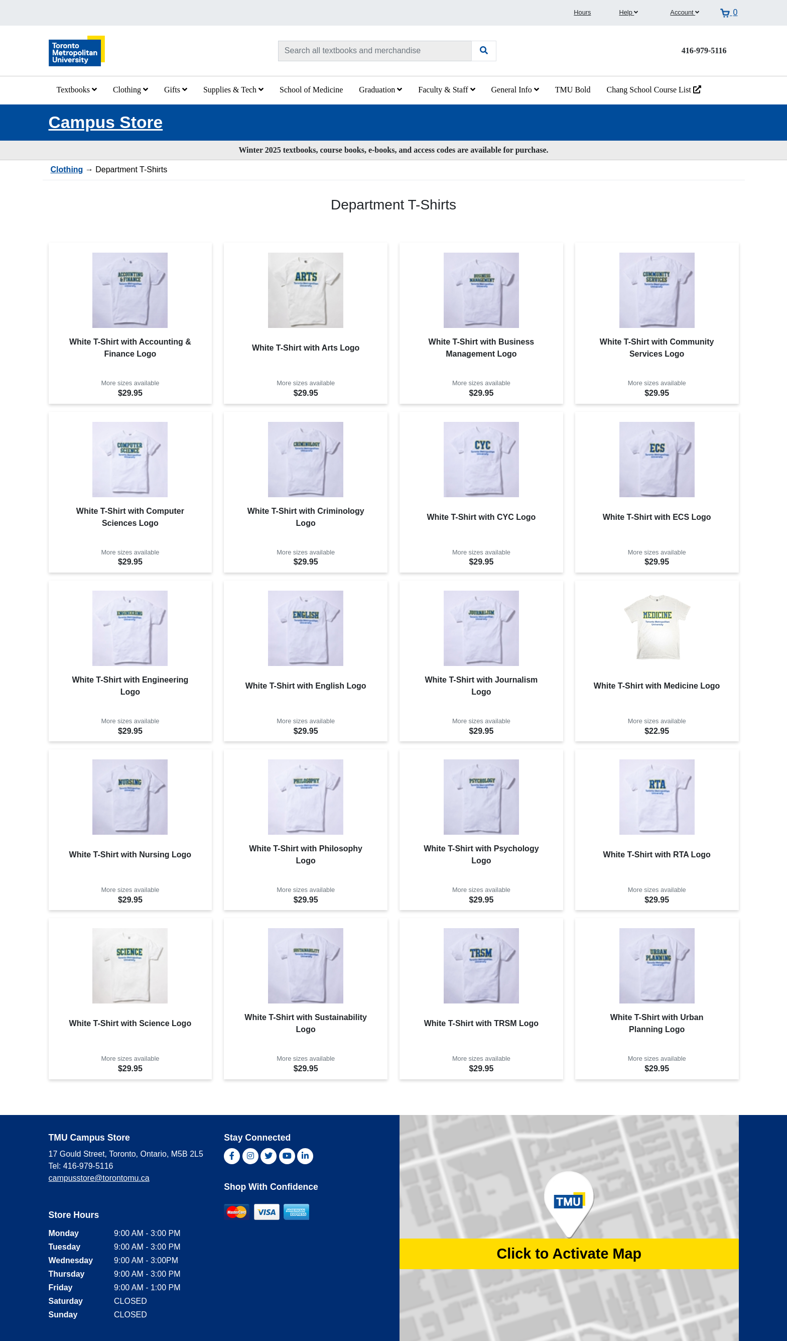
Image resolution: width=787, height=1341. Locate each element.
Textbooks (77, 89)
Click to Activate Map (568, 1254)
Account (684, 12)
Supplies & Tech (233, 89)
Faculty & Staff (446, 89)
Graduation (380, 89)
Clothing (130, 89)
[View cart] (728, 12)
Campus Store (106, 122)
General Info (515, 89)
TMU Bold (573, 89)
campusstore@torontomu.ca (99, 1178)
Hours (582, 12)
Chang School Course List (654, 89)
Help (628, 12)
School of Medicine (311, 89)
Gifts (175, 89)
